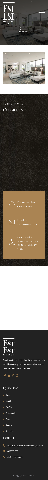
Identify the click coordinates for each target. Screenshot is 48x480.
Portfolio (9, 407)
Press (8, 419)
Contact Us (10, 431)
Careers (9, 425)
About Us (9, 401)
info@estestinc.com (27, 224)
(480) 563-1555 (24, 206)
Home (8, 395)
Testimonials (10, 413)
